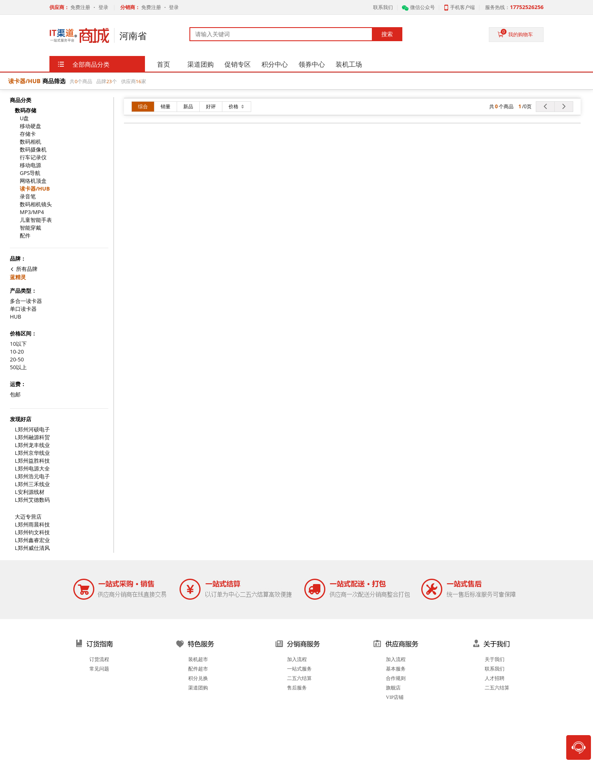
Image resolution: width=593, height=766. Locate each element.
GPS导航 (30, 173)
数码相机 (30, 142)
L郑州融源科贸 (32, 437)
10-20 (17, 352)
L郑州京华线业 (32, 453)
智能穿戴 (30, 228)
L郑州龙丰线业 (32, 445)
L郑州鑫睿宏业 (32, 540)
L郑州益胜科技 (32, 461)
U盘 (24, 118)
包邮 (15, 394)
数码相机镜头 (36, 204)
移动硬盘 (30, 126)
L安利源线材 (29, 492)
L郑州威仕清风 (32, 548)
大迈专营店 (28, 517)
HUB (15, 317)
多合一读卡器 (26, 301)
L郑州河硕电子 (32, 429)
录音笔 (28, 196)
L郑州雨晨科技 (32, 525)
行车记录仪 (33, 157)
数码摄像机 (33, 150)
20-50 (17, 359)
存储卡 (28, 134)
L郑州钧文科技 (32, 532)
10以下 (18, 344)
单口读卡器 (23, 309)
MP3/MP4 (32, 212)
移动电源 (30, 165)
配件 (25, 236)
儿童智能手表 (36, 220)
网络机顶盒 (33, 181)
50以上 (18, 367)
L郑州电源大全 (32, 469)
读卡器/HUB (35, 189)
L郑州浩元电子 (32, 476)
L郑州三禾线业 (32, 484)
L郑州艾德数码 (32, 500)
